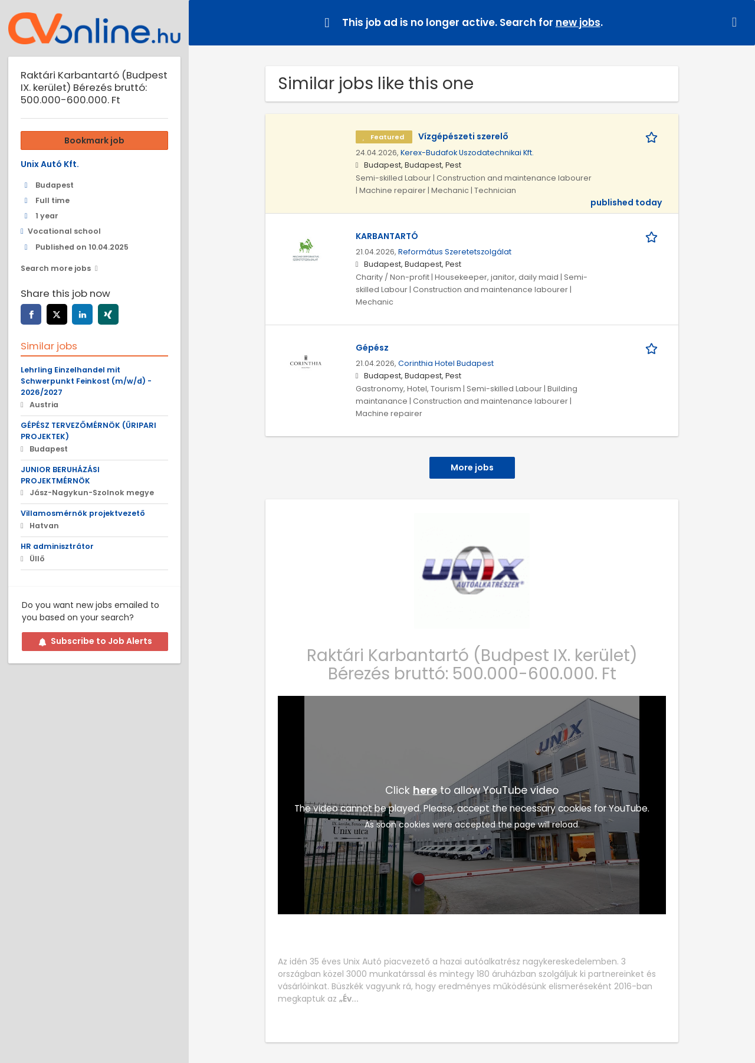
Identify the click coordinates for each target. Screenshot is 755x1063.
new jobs (578, 22)
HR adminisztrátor (57, 546)
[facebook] (31, 314)
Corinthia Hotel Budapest (446, 363)
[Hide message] (736, 22)
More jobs (472, 467)
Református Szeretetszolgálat (454, 252)
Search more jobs (56, 268)
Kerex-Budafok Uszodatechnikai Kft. (467, 153)
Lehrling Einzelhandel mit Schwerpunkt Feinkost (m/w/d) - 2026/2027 (86, 381)
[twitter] (57, 314)
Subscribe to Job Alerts (95, 641)
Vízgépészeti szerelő (463, 136)
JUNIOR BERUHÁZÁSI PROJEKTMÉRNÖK (60, 475)
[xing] (108, 314)
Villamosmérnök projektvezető (83, 513)
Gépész (372, 348)
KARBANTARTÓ (387, 236)
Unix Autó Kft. (50, 164)
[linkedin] (82, 314)
